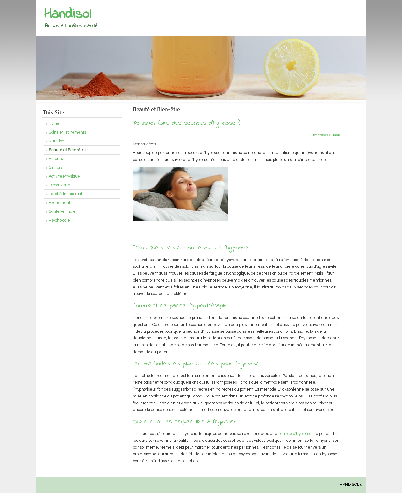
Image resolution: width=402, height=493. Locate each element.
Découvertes (60, 185)
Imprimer (321, 135)
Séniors (55, 168)
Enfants (56, 159)
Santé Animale (62, 212)
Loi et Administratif (65, 194)
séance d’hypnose (295, 434)
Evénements (60, 203)
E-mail (334, 135)
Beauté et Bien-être (67, 150)
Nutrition (56, 141)
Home (54, 124)
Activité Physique (64, 176)
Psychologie (59, 220)
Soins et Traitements (67, 132)
